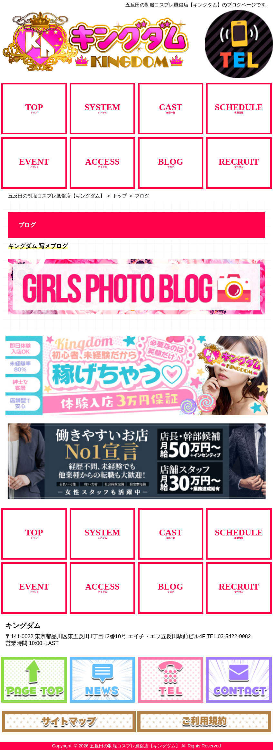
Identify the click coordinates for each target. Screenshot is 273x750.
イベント (34, 162)
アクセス (102, 162)
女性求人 (239, 162)
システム (102, 108)
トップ (34, 108)
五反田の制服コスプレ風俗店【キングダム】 (56, 195)
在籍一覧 (170, 108)
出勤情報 (239, 108)
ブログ (170, 162)
